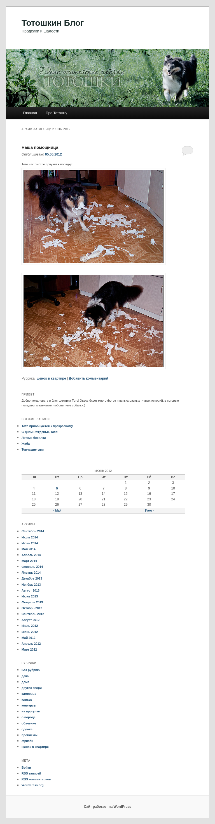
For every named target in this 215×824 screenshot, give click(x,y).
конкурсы (29, 705)
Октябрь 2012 (32, 608)
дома (25, 682)
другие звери (32, 687)
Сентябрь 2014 (33, 531)
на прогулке (31, 711)
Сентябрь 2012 (33, 614)
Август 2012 (30, 619)
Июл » (149, 510)
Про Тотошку (56, 113)
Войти (26, 767)
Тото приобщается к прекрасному (47, 426)
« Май (57, 510)
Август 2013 (30, 590)
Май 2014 (29, 549)
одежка (27, 729)
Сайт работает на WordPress (107, 807)
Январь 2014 (31, 572)
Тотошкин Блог (53, 22)
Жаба (26, 443)
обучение (29, 723)
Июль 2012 (30, 625)
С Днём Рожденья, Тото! (40, 432)
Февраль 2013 (32, 602)
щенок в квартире (51, 378)
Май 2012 (29, 637)
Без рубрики (31, 670)
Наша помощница (40, 147)
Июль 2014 (30, 537)
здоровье (29, 693)
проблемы (30, 735)
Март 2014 (29, 560)
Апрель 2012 (31, 643)
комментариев (36, 779)
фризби (27, 741)
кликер (27, 699)
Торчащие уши (33, 449)
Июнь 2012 (30, 632)
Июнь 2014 (30, 543)
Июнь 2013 (30, 596)
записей (31, 773)
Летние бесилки (34, 437)
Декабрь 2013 (32, 578)
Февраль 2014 (32, 566)
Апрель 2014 (31, 555)
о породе (29, 717)
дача (25, 676)
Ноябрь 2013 (31, 584)
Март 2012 (29, 649)
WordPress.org (33, 785)
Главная (30, 113)
